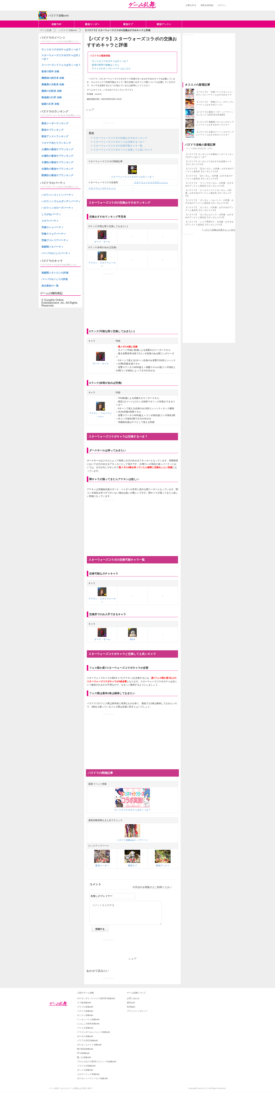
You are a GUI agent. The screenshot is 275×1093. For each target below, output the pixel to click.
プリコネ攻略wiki (85, 1028)
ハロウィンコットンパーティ (57, 194)
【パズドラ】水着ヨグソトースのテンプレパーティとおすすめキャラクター (215, 133)
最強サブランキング (52, 129)
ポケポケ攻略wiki (85, 1036)
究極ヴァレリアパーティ (54, 240)
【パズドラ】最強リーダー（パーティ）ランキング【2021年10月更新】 (215, 113)
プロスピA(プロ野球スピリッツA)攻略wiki (96, 1061)
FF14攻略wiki (83, 1053)
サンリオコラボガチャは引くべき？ (110, 61)
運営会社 (131, 1002)
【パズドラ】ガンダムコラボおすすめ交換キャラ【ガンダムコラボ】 (208, 162)
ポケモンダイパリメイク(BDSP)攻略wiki (96, 998)
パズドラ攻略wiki (85, 1011)
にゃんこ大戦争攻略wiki (88, 1023)
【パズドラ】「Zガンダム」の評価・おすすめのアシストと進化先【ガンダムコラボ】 (209, 177)
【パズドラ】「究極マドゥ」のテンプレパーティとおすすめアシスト (215, 103)
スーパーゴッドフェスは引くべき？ (61, 65)
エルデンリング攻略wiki (88, 1074)
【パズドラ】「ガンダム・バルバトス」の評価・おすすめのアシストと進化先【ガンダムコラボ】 (209, 201)
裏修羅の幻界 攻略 (51, 97)
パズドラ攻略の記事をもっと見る (219, 230)
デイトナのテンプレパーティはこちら (111, 68)
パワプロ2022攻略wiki (87, 1040)
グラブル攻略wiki (85, 1007)
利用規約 (137, 887)
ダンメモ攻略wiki (85, 1070)
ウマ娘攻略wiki (84, 1002)
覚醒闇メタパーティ (52, 246)
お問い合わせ (133, 998)
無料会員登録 (207, 5)
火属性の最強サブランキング (57, 149)
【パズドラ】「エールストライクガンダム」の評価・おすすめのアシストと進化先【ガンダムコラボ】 (208, 193)
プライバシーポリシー (137, 1011)
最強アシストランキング (54, 136)
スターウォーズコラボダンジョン (151, 182)
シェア (90, 109)
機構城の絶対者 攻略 (52, 78)
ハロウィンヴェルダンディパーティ (61, 201)
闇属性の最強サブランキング (57, 175)
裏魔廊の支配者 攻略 (52, 84)
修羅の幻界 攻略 (50, 103)
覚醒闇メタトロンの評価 (54, 272)
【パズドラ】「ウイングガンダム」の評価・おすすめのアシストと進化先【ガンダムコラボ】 (209, 184)
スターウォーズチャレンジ (102, 188)
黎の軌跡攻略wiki (85, 1049)
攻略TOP (56, 24)
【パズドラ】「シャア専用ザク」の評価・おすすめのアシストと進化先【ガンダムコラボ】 (209, 223)
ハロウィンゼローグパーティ (57, 207)
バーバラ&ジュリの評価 (54, 279)
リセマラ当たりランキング (56, 142)
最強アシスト (164, 24)
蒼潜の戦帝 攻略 (50, 71)
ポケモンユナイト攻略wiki (89, 1045)
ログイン (222, 5)
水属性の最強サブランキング (57, 155)
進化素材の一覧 (50, 285)
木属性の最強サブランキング (57, 162)
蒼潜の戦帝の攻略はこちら (105, 65)
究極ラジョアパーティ (53, 233)
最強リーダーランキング (54, 123)
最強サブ (128, 24)
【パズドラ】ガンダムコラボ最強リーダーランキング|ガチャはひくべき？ (209, 155)
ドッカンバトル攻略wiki (88, 1019)
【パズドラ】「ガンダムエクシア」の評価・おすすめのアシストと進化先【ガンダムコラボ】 (209, 216)
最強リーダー (92, 24)
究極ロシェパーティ (52, 227)
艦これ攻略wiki (84, 1057)
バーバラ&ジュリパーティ (55, 253)
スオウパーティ (50, 220)
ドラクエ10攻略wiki (86, 1066)
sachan (98, 94)
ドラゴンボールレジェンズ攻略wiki (93, 1032)
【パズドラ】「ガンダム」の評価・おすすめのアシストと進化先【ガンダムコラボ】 (209, 208)
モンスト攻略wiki (85, 1015)
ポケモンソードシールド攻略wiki (92, 1078)
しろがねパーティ (51, 214)
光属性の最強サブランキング (57, 168)
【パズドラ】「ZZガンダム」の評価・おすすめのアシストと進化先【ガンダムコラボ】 (209, 170)
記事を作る (191, 5)
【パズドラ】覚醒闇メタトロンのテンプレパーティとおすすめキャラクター (215, 123)
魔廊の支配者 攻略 (51, 90)
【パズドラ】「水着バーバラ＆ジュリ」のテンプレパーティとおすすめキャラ (215, 93)
